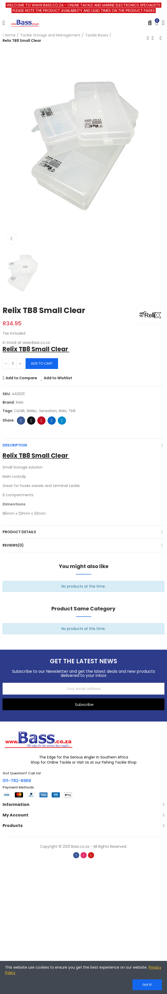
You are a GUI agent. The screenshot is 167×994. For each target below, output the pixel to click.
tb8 (72, 410)
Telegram (62, 420)
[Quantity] (13, 363)
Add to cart (42, 363)
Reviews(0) (13, 545)
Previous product (148, 38)
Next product (160, 38)
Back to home (154, 38)
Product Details (19, 531)
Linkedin (52, 420)
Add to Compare (21, 378)
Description (15, 445)
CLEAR (19, 410)
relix (62, 410)
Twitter (31, 420)
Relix (20, 402)
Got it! (147, 984)
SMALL (32, 410)
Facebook (21, 420)
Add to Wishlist (58, 378)
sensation (48, 410)
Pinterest (41, 420)
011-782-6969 (17, 781)
